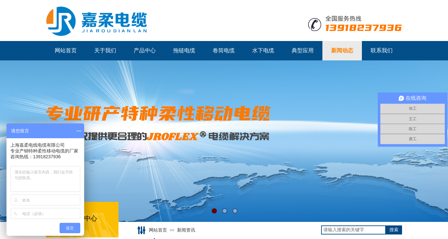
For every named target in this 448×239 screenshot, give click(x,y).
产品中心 (145, 50)
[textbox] (353, 229)
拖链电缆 (184, 50)
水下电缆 (263, 50)
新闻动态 (342, 50)
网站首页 (66, 50)
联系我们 (382, 50)
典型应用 (303, 50)
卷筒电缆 (224, 50)
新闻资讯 (186, 230)
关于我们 (105, 50)
